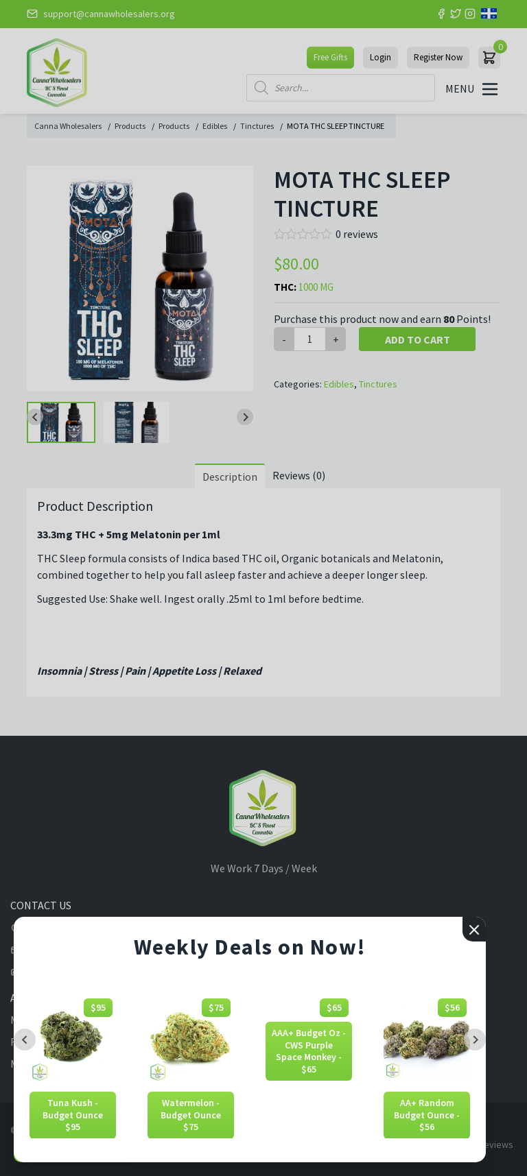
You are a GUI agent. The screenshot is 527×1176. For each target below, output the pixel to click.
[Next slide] (475, 1040)
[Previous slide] (25, 1040)
